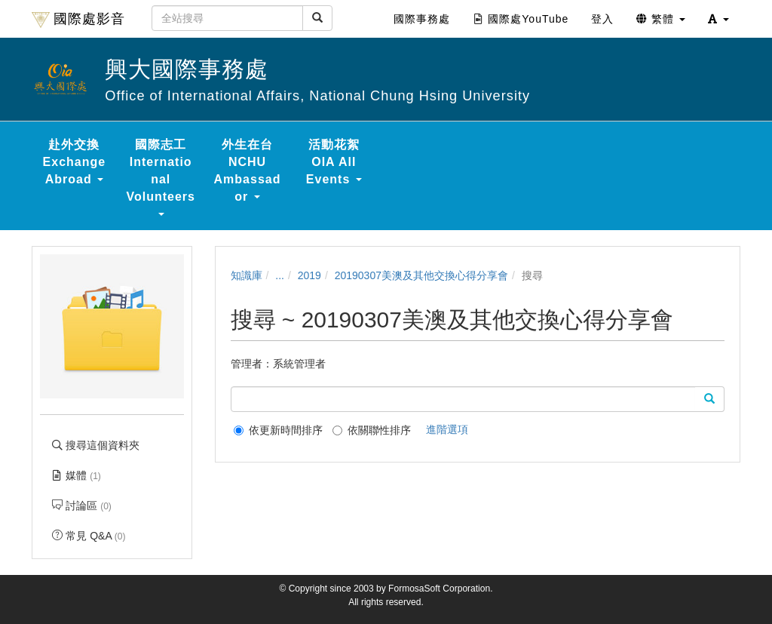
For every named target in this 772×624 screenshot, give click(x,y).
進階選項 (447, 429)
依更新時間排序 (278, 430)
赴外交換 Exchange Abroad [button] (74, 162)
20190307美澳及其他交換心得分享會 (421, 275)
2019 (309, 275)
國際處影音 (78, 19)
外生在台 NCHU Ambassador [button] (247, 170)
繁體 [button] (660, 19)
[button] (718, 19)
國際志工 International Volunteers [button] (160, 177)
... (279, 275)
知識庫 (246, 275)
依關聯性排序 (371, 430)
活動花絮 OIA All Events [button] (334, 162)
